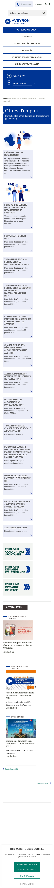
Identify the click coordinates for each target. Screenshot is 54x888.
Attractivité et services (27, 43)
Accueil (6, 98)
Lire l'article (8, 652)
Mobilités (27, 50)
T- (49, 4)
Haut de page (42, 783)
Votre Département (27, 30)
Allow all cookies (27, 864)
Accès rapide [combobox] (22, 83)
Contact (38, 4)
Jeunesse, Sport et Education (27, 57)
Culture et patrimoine (27, 64)
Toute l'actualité (11, 769)
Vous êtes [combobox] (22, 76)
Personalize (27, 876)
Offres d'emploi (17, 717)
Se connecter (26, 4)
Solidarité (27, 37)
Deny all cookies (26, 869)
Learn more (27, 884)
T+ (46, 4)
